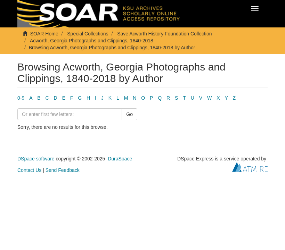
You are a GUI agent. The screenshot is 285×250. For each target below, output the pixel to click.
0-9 (20, 98)
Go (129, 114)
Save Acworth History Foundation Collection (164, 33)
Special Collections (87, 33)
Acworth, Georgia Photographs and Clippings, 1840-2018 (91, 40)
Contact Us (29, 170)
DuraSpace (120, 158)
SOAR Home (44, 33)
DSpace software (36, 158)
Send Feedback (63, 170)
